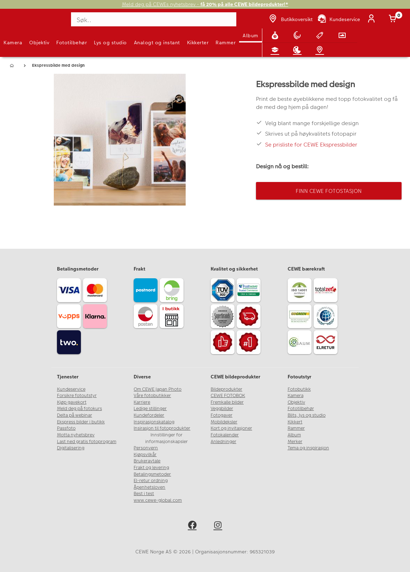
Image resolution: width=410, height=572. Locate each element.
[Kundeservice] (338, 19)
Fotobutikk (299, 389)
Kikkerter (198, 42)
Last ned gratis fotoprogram (86, 441)
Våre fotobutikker (152, 395)
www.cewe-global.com (158, 500)
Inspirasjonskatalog (154, 422)
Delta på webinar (74, 415)
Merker (295, 441)
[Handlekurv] (394, 19)
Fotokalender (225, 435)
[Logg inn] (373, 19)
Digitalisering (70, 448)
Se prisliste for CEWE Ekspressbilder (311, 145)
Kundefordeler (149, 415)
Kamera (13, 42)
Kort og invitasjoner (231, 428)
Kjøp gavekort (72, 402)
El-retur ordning (151, 480)
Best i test (144, 493)
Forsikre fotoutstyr (77, 395)
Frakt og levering (151, 467)
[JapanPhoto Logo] (20, 23)
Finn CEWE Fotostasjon (329, 191)
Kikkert (295, 422)
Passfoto (66, 428)
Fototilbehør (71, 42)
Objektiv (39, 42)
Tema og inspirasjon (308, 448)
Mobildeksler (224, 422)
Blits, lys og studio (307, 415)
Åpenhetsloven (149, 487)
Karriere (142, 402)
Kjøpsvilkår (145, 454)
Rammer (226, 42)
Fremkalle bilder (227, 402)
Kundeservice (71, 389)
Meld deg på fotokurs (79, 408)
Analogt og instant (157, 42)
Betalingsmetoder (152, 474)
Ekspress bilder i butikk (81, 422)
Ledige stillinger (150, 408)
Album (250, 35)
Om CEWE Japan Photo (157, 389)
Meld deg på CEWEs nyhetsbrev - (205, 4)
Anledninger (223, 441)
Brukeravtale (147, 461)
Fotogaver (221, 415)
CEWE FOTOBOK (228, 395)
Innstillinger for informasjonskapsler (166, 438)
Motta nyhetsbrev (76, 435)
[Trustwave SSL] (250, 291)
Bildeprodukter (226, 389)
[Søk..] (154, 19)
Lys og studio (110, 42)
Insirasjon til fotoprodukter (162, 428)
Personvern (146, 448)
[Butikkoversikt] (290, 19)
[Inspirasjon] (298, 50)
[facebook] (192, 526)
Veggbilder (222, 408)
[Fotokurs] (276, 50)
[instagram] (217, 526)
